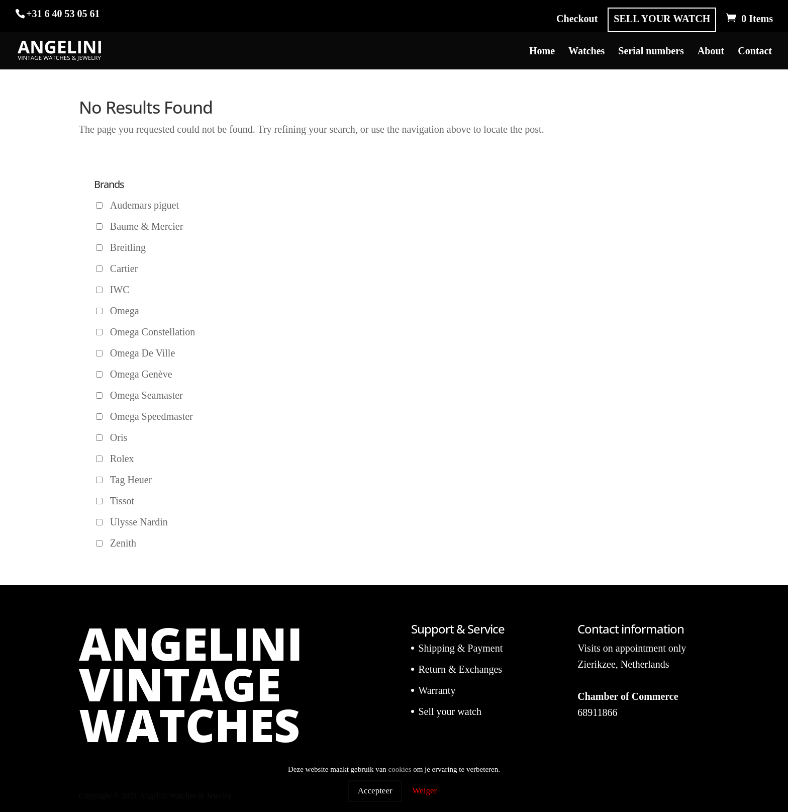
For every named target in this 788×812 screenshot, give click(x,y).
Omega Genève (141, 374)
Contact (755, 51)
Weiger (425, 790)
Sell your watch (449, 711)
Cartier (124, 268)
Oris (118, 437)
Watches (586, 51)
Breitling (128, 247)
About (711, 51)
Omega (124, 310)
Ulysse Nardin (139, 521)
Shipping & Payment (460, 648)
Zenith (123, 543)
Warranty (436, 690)
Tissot (122, 500)
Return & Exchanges (460, 669)
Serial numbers (651, 51)
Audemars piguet (144, 205)
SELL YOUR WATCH (662, 19)
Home (542, 51)
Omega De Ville (142, 352)
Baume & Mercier (146, 226)
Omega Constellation (152, 331)
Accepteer (375, 790)
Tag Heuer (131, 479)
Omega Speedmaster (151, 416)
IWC (120, 289)
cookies (400, 769)
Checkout (577, 19)
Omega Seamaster (146, 395)
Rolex (122, 458)
